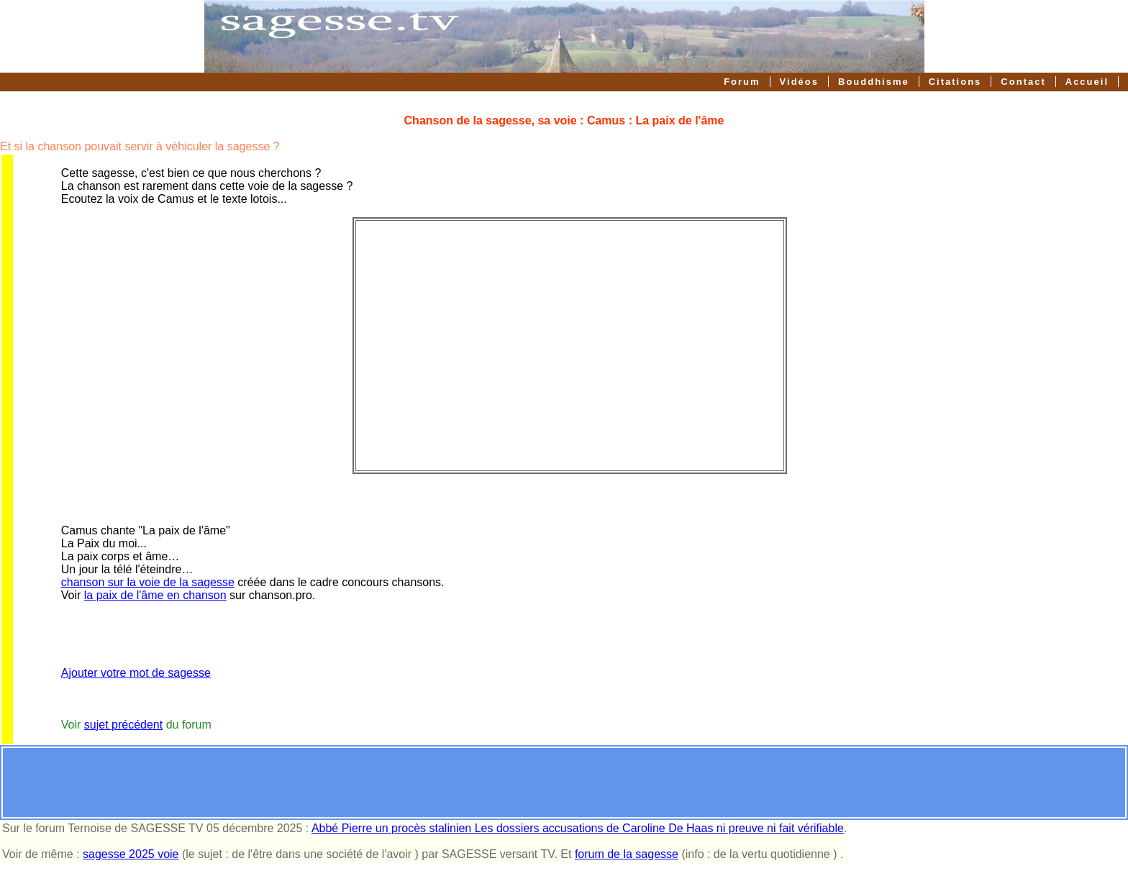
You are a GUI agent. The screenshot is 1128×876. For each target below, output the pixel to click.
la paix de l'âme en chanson (155, 595)
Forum (742, 81)
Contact (1023, 81)
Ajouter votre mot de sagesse (136, 673)
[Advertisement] (564, 782)
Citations (955, 81)
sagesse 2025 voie (130, 854)
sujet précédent (123, 724)
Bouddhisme (873, 81)
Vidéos (799, 81)
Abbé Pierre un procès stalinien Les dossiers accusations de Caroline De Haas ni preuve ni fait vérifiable (577, 828)
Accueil (1087, 81)
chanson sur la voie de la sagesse (148, 582)
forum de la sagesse (626, 854)
